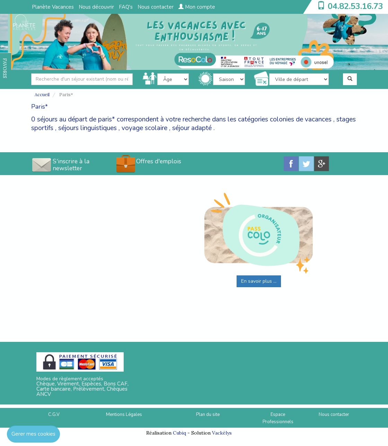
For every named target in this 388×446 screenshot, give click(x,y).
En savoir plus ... (258, 281)
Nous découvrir (96, 6)
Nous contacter (156, 6)
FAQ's (126, 6)
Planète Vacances (53, 6)
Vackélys (222, 433)
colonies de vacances (301, 119)
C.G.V (54, 414)
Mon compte (196, 6)
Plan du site (208, 414)
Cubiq (179, 433)
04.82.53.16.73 (355, 6)
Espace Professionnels (278, 418)
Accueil (42, 95)
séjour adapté (192, 128)
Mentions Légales (124, 414)
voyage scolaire (144, 128)
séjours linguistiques (87, 128)
